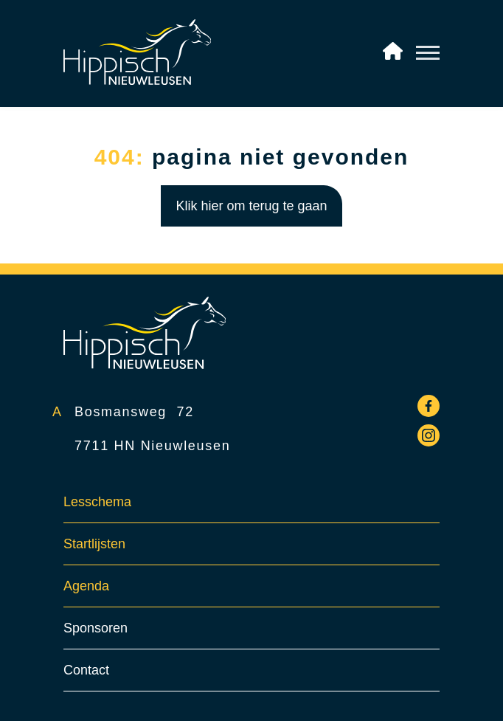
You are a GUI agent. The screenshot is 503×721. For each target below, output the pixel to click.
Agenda (86, 586)
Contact (86, 670)
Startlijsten (94, 544)
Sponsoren (95, 628)
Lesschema (97, 501)
